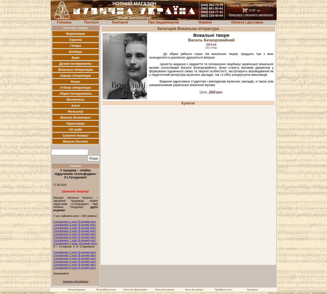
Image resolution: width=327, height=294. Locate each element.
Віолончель (75, 99)
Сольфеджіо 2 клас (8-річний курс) (74, 224)
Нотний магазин (76, 289)
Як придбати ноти (106, 289)
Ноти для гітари (194, 289)
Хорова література (75, 75)
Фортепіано (75, 33)
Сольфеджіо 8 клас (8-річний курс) (75, 243)
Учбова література (75, 87)
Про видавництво (163, 22)
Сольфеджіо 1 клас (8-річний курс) (74, 221)
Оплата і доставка (247, 22)
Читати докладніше (75, 281)
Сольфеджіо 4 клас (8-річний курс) (74, 231)
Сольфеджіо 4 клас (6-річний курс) (74, 261)
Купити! (188, 103)
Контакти (120, 22)
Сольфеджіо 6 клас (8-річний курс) (74, 237)
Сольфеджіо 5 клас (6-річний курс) (74, 264)
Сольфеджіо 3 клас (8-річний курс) (74, 227)
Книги (75, 81)
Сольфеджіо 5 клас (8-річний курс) (74, 234)
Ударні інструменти (75, 93)
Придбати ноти (223, 289)
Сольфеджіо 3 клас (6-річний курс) (74, 258)
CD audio (75, 129)
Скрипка (75, 39)
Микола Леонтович (75, 117)
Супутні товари (75, 135)
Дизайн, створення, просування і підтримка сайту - (297, 293)
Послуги (91, 22)
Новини (205, 22)
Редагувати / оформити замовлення (251, 14)
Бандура (75, 51)
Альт (75, 105)
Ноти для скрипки (164, 289)
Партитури (75, 123)
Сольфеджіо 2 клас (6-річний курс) (74, 255)
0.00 (255, 10)
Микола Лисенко (75, 141)
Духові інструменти (75, 63)
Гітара (75, 45)
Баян (75, 57)
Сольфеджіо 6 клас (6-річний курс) (74, 267)
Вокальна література (75, 69)
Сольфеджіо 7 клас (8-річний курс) (74, 240)
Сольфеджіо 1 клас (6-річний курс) (74, 252)
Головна (64, 22)
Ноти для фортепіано (135, 289)
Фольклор (75, 111)
